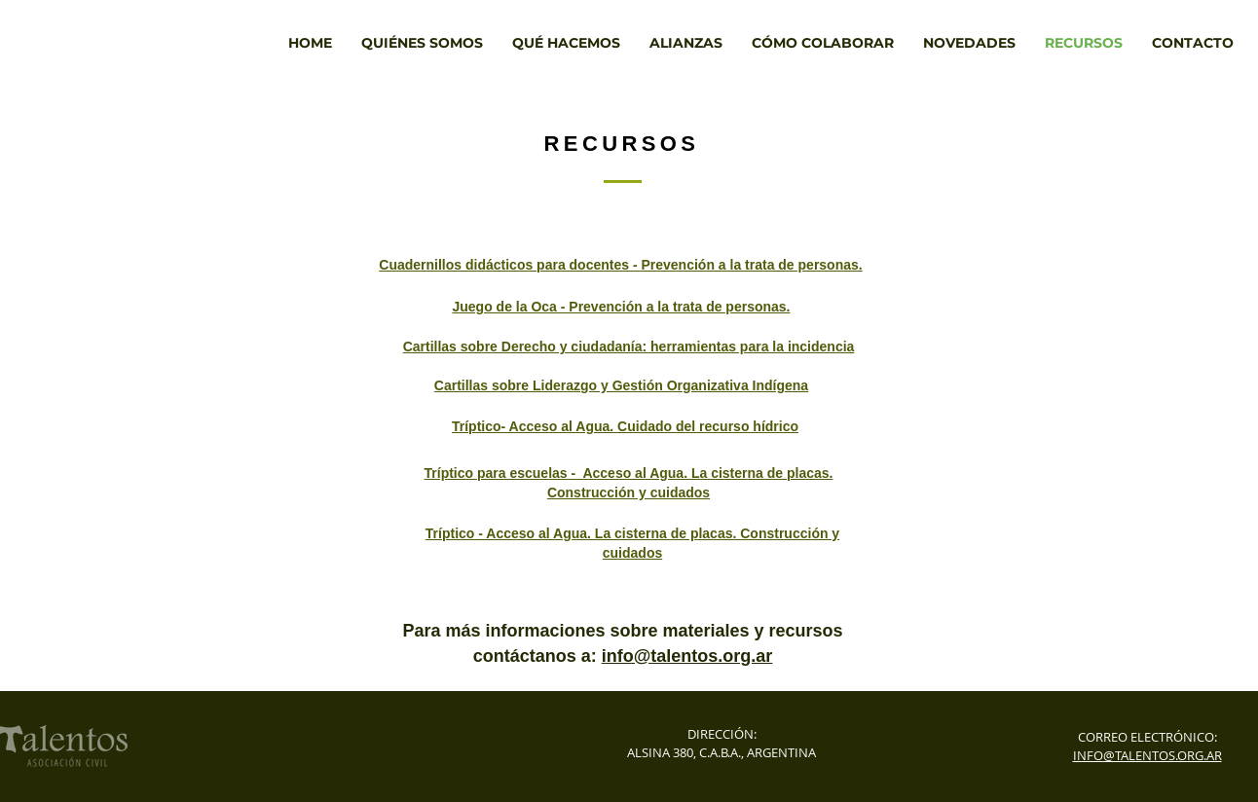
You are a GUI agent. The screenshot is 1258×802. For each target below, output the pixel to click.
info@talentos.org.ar (687, 656)
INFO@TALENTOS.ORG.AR (1147, 755)
